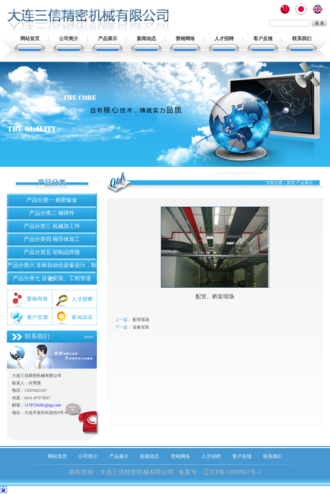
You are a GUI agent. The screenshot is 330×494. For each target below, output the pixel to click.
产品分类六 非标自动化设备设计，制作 (52, 267)
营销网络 (185, 38)
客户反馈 (263, 38)
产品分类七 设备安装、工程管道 (52, 278)
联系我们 (301, 38)
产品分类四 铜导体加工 (52, 239)
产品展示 (107, 38)
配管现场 (141, 319)
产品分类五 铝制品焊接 (52, 252)
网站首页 (30, 38)
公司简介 (68, 38)
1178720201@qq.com (42, 405)
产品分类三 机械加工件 (52, 226)
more (89, 336)
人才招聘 (224, 38)
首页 (291, 182)
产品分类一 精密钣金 (51, 200)
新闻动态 (146, 38)
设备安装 (141, 327)
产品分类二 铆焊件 (52, 213)
